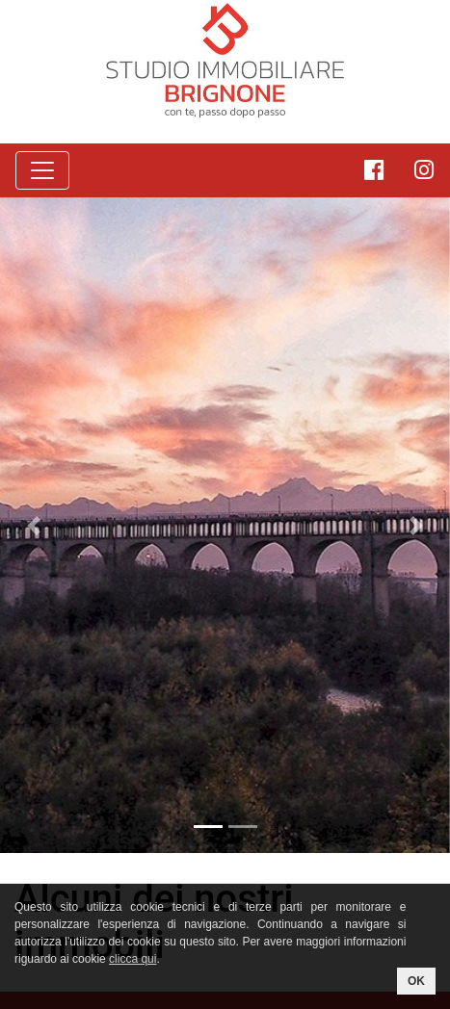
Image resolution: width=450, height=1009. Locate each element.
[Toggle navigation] (42, 170)
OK (416, 981)
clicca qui (132, 959)
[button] (33, 525)
